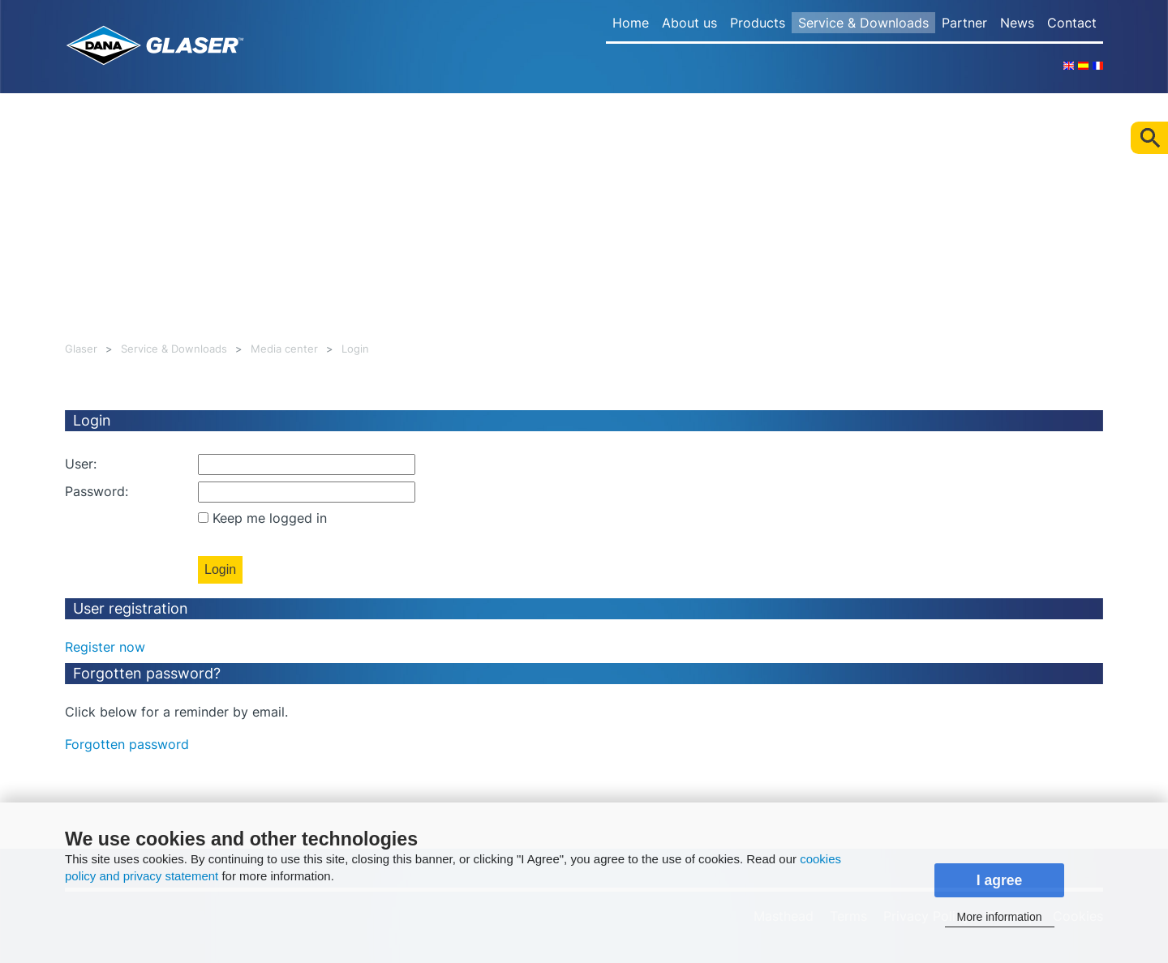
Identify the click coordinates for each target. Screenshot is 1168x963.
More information (998, 916)
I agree (1000, 880)
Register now (105, 647)
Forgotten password (127, 744)
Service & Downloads (863, 23)
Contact (1072, 23)
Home (630, 23)
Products (757, 23)
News (1017, 23)
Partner (964, 23)
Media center (284, 349)
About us (689, 23)
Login (355, 349)
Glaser (81, 349)
